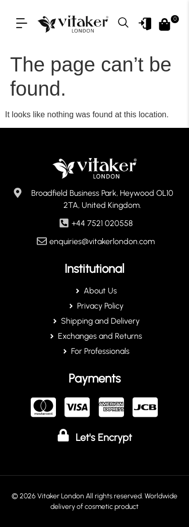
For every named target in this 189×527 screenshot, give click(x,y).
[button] (21, 24)
